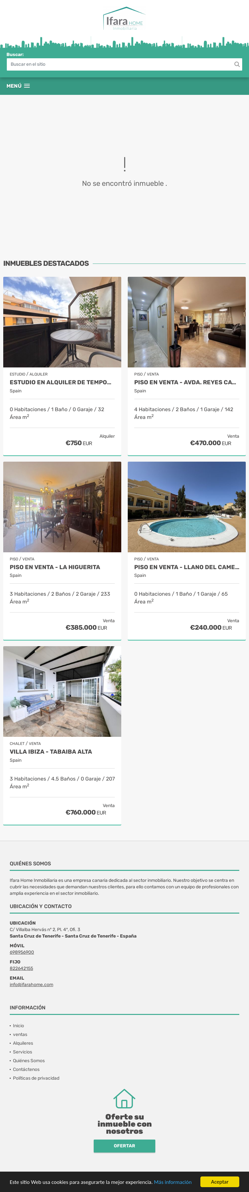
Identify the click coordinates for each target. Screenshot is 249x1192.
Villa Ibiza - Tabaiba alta (51, 751)
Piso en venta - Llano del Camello (186, 567)
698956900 (22, 952)
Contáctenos (26, 1069)
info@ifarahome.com (31, 984)
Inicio (18, 1026)
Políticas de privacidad (36, 1078)
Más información (173, 1182)
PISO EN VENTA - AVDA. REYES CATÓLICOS (186, 382)
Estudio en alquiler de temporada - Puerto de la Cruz (62, 382)
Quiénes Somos (29, 1060)
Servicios (22, 1052)
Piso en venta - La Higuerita (55, 567)
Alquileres (23, 1043)
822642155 (21, 968)
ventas (20, 1034)
